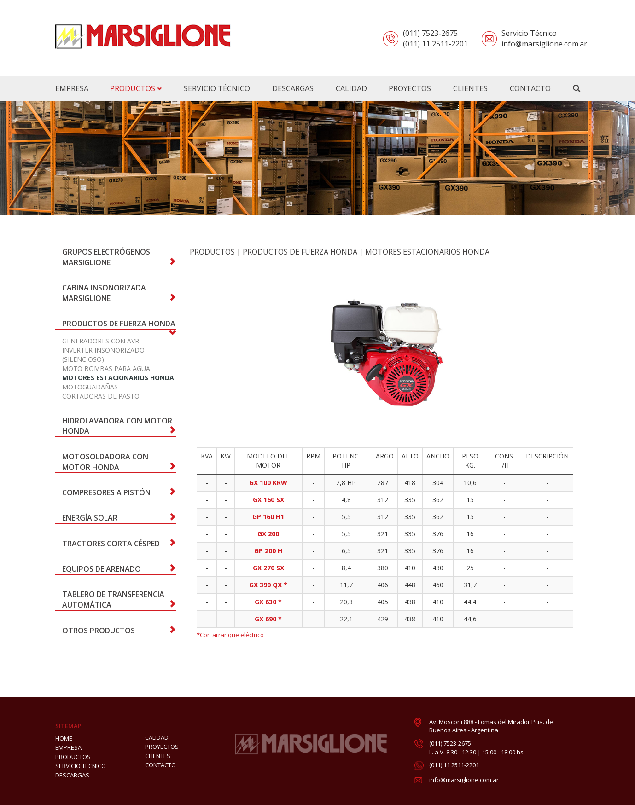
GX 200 (268, 533)
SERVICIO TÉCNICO (80, 766)
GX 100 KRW (268, 482)
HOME (63, 738)
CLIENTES (157, 756)
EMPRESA (68, 747)
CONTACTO (160, 765)
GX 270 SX (268, 567)
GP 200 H (268, 550)
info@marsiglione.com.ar (464, 780)
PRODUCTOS (136, 88)
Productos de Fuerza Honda (300, 252)
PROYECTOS (162, 746)
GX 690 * (268, 618)
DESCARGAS (72, 775)
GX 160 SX (268, 499)
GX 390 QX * (268, 584)
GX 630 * (268, 601)
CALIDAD (157, 737)
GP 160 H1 (268, 516)
